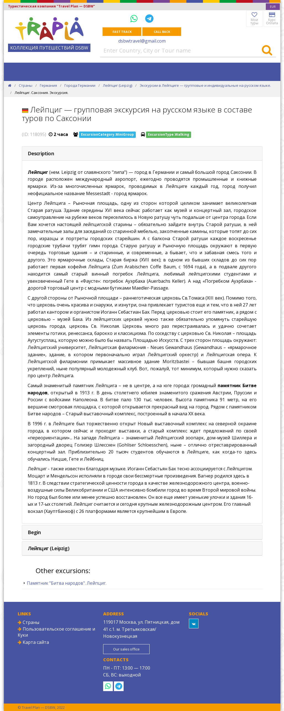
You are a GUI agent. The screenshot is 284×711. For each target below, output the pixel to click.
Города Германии (79, 85)
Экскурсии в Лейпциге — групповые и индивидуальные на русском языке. (205, 85)
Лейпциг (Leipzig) (117, 85)
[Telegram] (149, 18)
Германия (48, 85)
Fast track (122, 32)
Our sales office (126, 649)
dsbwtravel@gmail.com (142, 41)
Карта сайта (33, 642)
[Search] (267, 50)
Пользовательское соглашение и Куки (56, 632)
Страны (25, 85)
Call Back (162, 32)
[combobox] (272, 6)
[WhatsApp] (135, 18)
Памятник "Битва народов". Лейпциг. (66, 583)
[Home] (9, 85)
